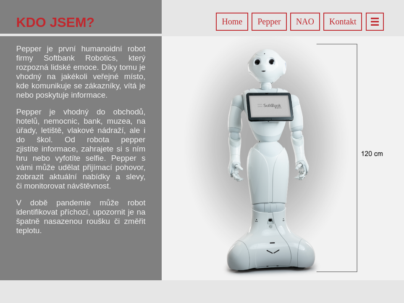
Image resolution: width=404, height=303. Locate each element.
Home (232, 21)
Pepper (269, 21)
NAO (305, 21)
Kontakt (342, 21)
